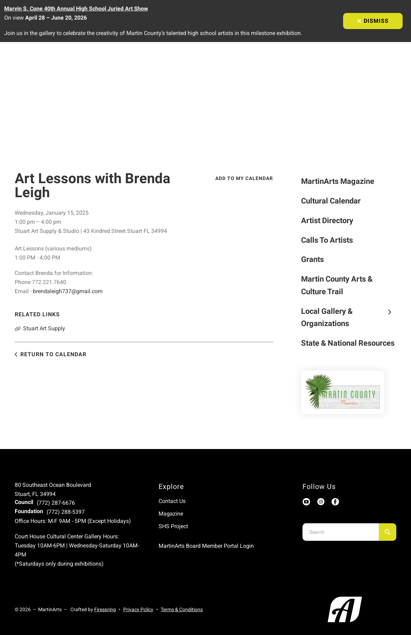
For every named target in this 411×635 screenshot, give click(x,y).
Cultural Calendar (331, 200)
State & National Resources (348, 343)
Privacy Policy (138, 609)
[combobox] (340, 532)
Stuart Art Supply (44, 328)
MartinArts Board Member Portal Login (206, 546)
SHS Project (173, 526)
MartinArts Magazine (337, 181)
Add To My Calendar (244, 178)
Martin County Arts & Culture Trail (336, 285)
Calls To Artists (327, 240)
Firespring (105, 609)
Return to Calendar (53, 354)
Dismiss (373, 21)
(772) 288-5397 (66, 512)
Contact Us (172, 501)
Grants (312, 259)
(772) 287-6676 (56, 502)
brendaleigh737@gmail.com (68, 291)
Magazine (171, 513)
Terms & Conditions (182, 609)
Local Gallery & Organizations (349, 317)
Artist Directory (327, 220)
